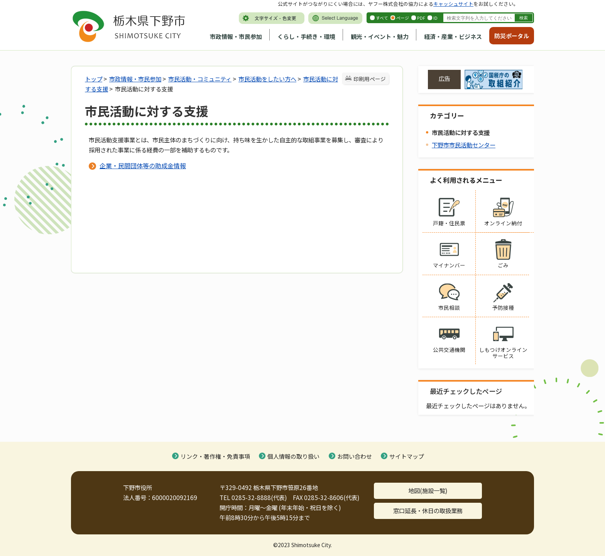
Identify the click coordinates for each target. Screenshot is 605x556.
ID (435, 18)
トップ (93, 78)
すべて (382, 18)
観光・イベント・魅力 (380, 36)
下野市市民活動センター (463, 144)
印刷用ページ (369, 79)
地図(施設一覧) (428, 490)
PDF (421, 18)
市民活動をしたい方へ (267, 78)
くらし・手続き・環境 (306, 36)
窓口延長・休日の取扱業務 (428, 510)
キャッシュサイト (453, 3)
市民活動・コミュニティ (200, 78)
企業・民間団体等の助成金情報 (143, 165)
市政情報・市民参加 (236, 36)
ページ (402, 18)
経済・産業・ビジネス (453, 36)
